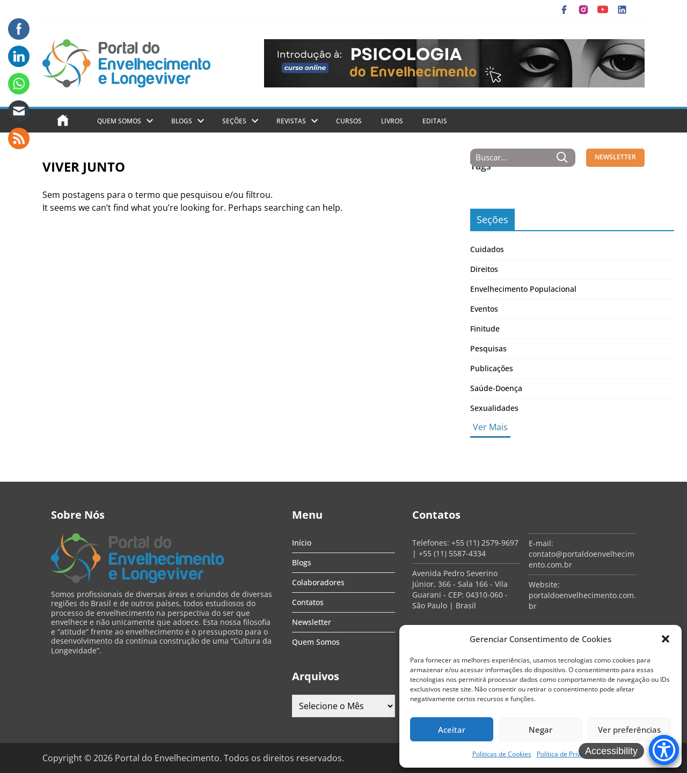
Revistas (291, 121)
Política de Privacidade (570, 754)
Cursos (349, 121)
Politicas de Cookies (501, 754)
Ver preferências (629, 729)
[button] (665, 639)
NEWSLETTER (615, 156)
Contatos (308, 602)
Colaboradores (318, 582)
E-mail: (541, 543)
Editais (434, 121)
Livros (392, 121)
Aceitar (451, 729)
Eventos (484, 309)
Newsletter (311, 622)
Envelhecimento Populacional (523, 289)
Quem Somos (119, 121)
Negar (540, 729)
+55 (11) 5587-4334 (452, 553)
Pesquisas (488, 348)
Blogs (181, 121)
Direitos (484, 269)
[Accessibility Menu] (664, 750)
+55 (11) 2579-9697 (484, 543)
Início (301, 543)
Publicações (491, 368)
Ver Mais (490, 427)
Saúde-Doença (496, 388)
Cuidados (487, 249)
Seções (234, 121)
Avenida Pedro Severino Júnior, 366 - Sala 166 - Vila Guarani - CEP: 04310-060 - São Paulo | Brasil (460, 589)
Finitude (485, 328)
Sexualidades (494, 408)
